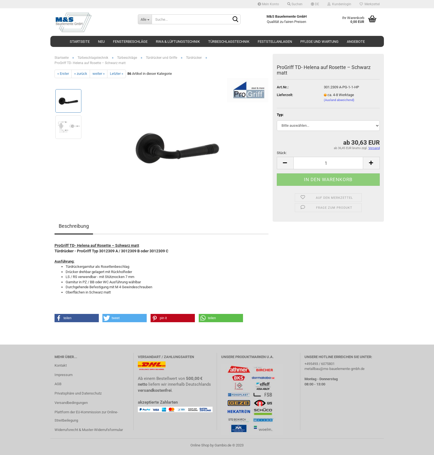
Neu (101, 41)
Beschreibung (74, 226)
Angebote (356, 41)
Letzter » (116, 74)
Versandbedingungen (71, 403)
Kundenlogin (339, 4)
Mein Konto (268, 4)
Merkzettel (370, 4)
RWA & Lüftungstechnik (178, 41)
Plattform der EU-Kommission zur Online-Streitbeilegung (86, 416)
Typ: (280, 115)
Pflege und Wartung (319, 41)
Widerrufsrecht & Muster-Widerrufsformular (89, 430)
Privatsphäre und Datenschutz (78, 393)
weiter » (98, 74)
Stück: (282, 153)
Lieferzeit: (285, 95)
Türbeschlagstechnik (228, 41)
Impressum (64, 375)
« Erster (63, 74)
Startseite (80, 41)
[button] (77, 318)
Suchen (295, 4)
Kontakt (61, 365)
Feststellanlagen (275, 41)
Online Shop (199, 445)
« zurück (80, 74)
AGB (58, 384)
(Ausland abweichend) (339, 100)
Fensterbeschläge (130, 41)
